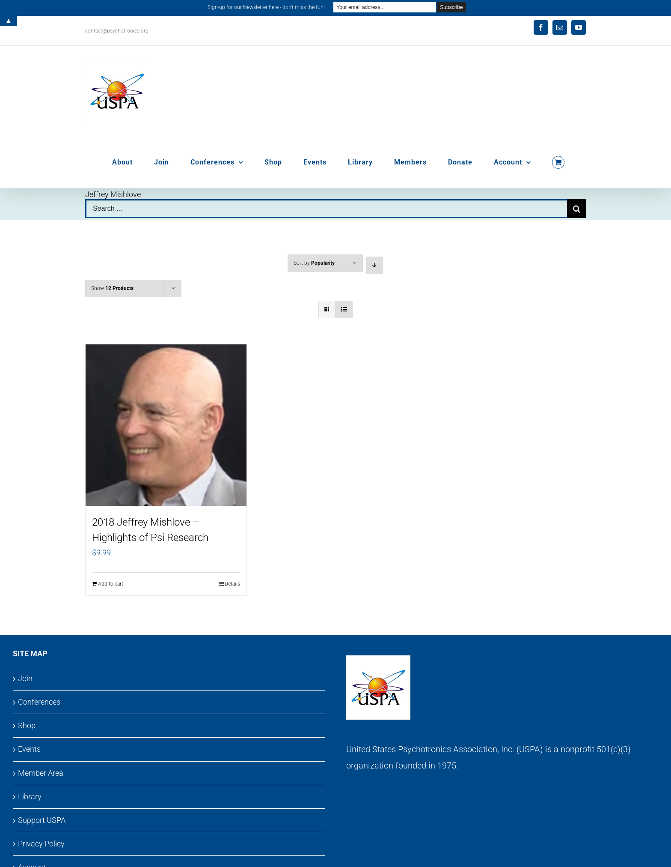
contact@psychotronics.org (116, 31)
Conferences (39, 701)
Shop (27, 725)
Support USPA (41, 820)
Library (30, 796)
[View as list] (344, 309)
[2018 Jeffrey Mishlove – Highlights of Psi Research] (166, 425)
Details (232, 584)
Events (29, 748)
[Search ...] (326, 208)
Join (25, 678)
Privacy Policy (41, 843)
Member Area (40, 772)
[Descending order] (374, 265)
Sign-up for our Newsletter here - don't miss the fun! (266, 7)
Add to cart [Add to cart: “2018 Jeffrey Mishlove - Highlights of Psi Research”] (110, 584)
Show (112, 288)
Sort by (314, 263)
